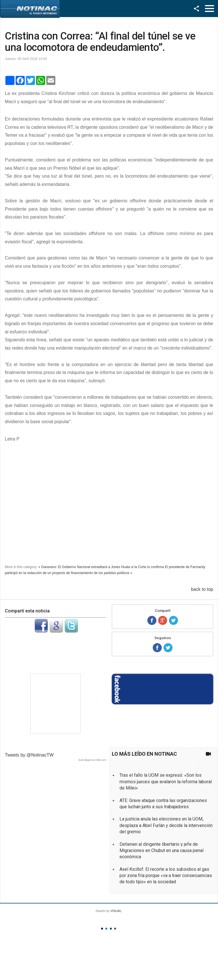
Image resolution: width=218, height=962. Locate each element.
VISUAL (115, 911)
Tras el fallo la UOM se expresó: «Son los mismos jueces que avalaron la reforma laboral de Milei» (166, 781)
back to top (202, 589)
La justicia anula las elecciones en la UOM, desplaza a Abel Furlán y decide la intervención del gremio (166, 825)
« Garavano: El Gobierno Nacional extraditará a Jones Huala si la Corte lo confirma (101, 567)
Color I (102, 929)
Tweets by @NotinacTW (29, 755)
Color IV (115, 929)
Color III (111, 929)
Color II (106, 929)
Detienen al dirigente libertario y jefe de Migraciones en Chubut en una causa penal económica (162, 851)
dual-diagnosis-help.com (92, 760)
